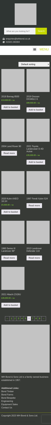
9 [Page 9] (39, 318)
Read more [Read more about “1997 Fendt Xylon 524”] (34, 205)
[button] (34, 49)
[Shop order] (34, 64)
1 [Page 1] (11, 318)
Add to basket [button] (11, 107)
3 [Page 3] (18, 318)
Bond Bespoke (8, 398)
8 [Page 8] (36, 318)
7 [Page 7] (32, 318)
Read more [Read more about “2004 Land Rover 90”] (9, 153)
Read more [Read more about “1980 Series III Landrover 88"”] (9, 258)
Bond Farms (7, 394)
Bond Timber (7, 391)
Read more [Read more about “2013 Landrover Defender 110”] (34, 258)
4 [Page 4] (22, 318)
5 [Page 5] (25, 318)
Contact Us (6, 407)
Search (41, 31)
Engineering (7, 401)
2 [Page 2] (15, 318)
